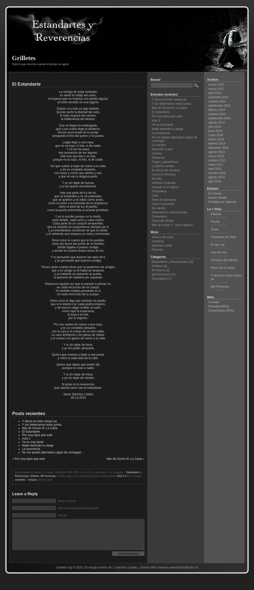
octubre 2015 (217, 101)
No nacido (158, 208)
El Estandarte (26, 84)
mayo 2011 (215, 164)
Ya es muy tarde (32, 442)
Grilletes (23, 58)
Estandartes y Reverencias (169, 212)
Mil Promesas (48, 476)
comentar (20, 479)
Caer (155, 195)
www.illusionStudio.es (183, 575)
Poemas (157, 249)
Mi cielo (157, 178)
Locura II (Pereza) (164, 174)
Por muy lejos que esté (37, 435)
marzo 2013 (216, 156)
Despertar (158, 157)
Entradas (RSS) (218, 306)
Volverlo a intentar (164, 183)
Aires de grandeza (164, 199)
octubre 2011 (217, 160)
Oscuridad (158, 278)
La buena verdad (163, 166)
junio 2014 (215, 131)
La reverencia (31, 449)
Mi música (158, 270)
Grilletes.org (64, 575)
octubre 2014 (217, 114)
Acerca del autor (162, 237)
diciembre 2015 (218, 97)
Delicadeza (159, 191)
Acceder (213, 302)
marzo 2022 (216, 84)
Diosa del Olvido (162, 220)
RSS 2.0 (121, 476)
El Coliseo (215, 193)
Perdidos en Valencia (222, 202)
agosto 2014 (216, 122)
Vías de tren (219, 252)
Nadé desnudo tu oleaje (38, 445)
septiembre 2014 (219, 118)
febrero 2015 (216, 110)
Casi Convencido (163, 204)
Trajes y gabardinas (165, 162)
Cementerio (159, 216)
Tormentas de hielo (223, 237)
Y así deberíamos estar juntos (42, 424)
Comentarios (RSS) (221, 310)
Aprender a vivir (162, 149)
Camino (157, 153)
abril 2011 (215, 169)
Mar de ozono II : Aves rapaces (172, 225)
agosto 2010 (216, 177)
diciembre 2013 (218, 147)
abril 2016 (215, 93)
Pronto (215, 221)
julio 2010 (214, 181)
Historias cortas (162, 245)
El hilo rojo (218, 244)
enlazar (33, 479)
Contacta (158, 241)
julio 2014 (214, 126)
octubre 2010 (217, 173)
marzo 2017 (216, 89)
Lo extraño (159, 145)
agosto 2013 (216, 152)
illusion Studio (217, 197)
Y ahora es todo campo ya (39, 421)
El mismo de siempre (166, 170)
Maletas (216, 214)
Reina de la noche (223, 268)
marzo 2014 (216, 139)
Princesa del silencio (224, 260)
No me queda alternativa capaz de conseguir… (53, 452)
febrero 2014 (216, 143)
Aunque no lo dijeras (165, 187)
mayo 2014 (215, 135)
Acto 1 (26, 438)
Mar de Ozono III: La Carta (39, 428)
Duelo (215, 229)
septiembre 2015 (219, 105)
